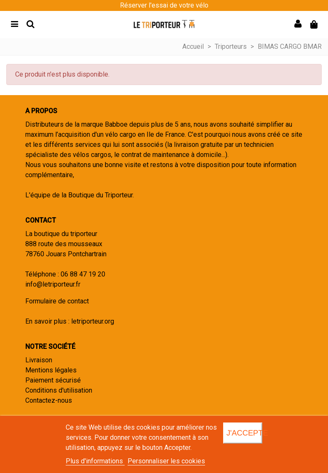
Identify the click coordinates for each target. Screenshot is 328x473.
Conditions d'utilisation (58, 390)
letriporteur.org (92, 321)
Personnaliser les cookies (166, 461)
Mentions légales (51, 370)
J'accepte (244, 432)
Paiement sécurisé (53, 380)
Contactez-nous (48, 400)
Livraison (38, 360)
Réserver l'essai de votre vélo (164, 5)
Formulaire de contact (57, 301)
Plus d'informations (95, 461)
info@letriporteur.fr (52, 284)
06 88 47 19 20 (83, 274)
